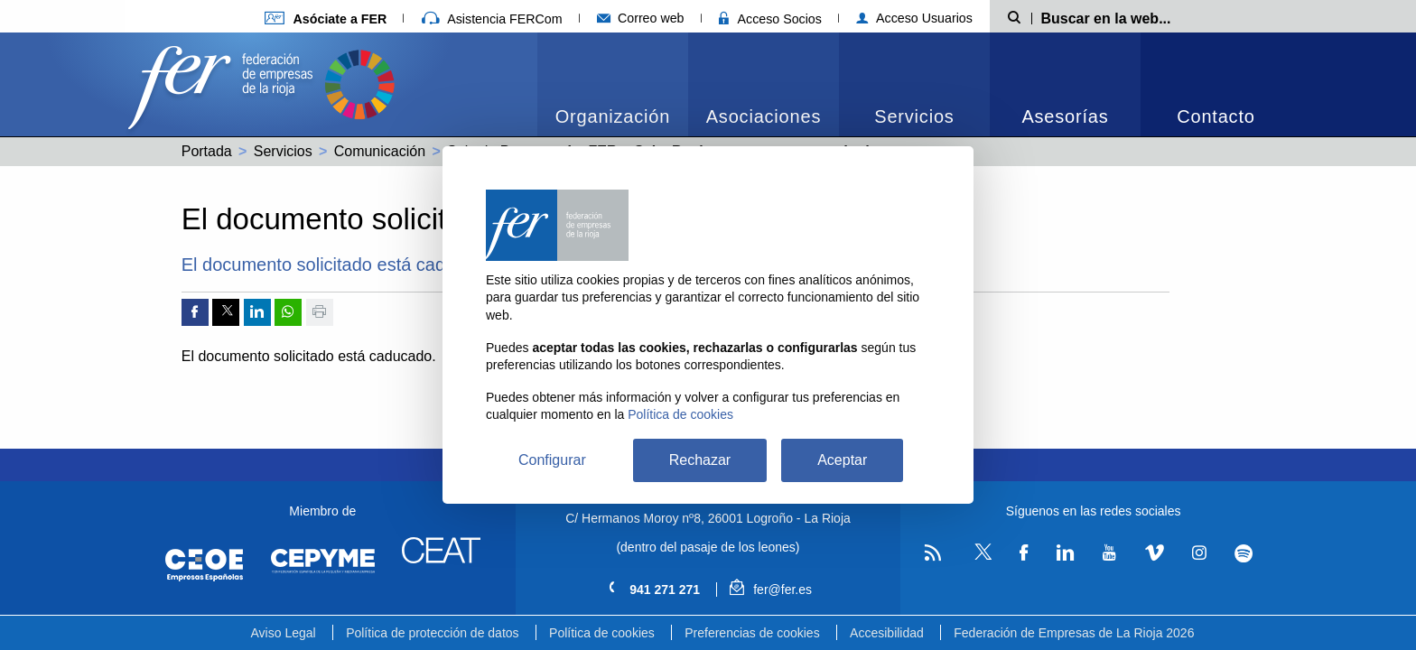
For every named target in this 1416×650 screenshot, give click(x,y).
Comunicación (379, 151)
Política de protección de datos (432, 633)
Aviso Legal (283, 633)
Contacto (1215, 116)
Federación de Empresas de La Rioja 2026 (1074, 633)
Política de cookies (602, 633)
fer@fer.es (771, 589)
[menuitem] (612, 84)
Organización (612, 116)
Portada (207, 151)
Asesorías (1064, 116)
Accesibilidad (887, 633)
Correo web (641, 18)
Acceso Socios (770, 19)
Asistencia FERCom (492, 19)
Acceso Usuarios (914, 18)
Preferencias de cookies (752, 633)
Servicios (914, 116)
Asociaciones (763, 116)
